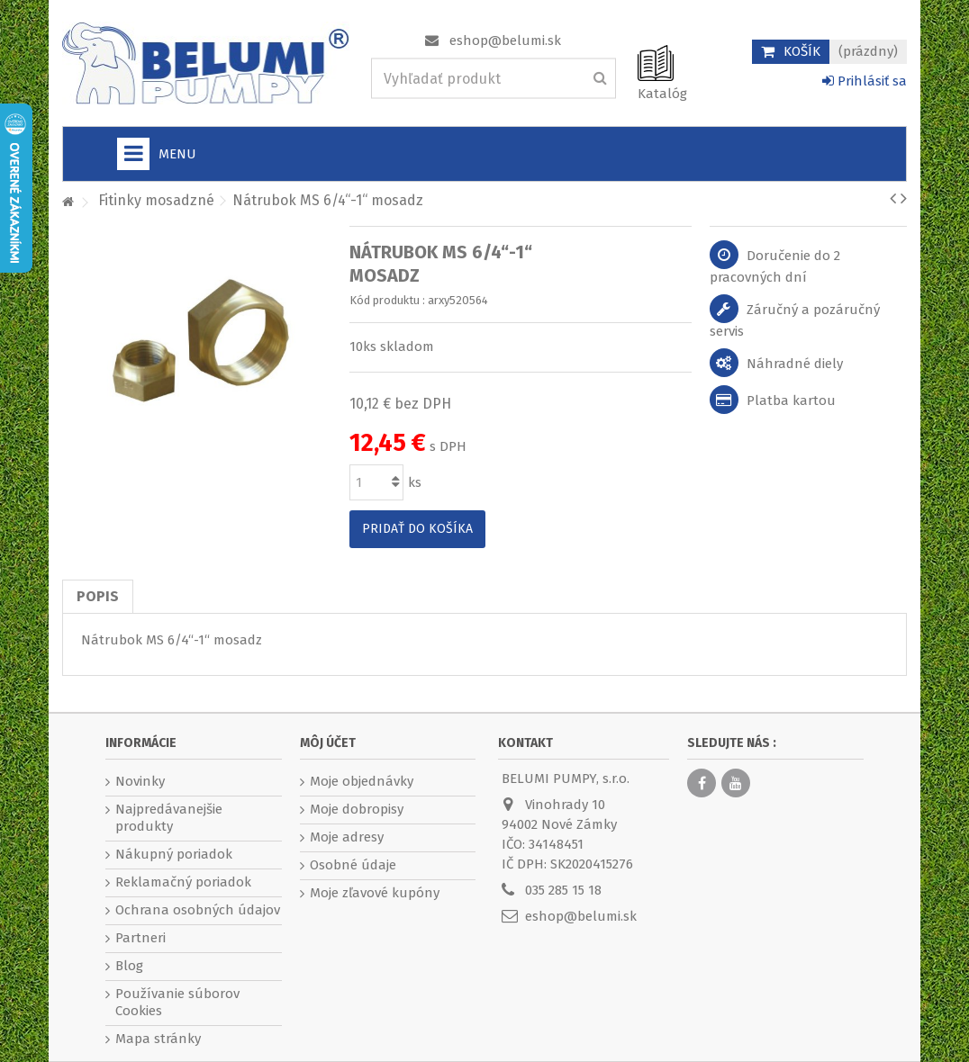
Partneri (140, 938)
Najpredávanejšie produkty (168, 817)
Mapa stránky (158, 1038)
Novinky (140, 781)
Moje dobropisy (356, 809)
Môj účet (328, 743)
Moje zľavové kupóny (374, 893)
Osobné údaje (353, 865)
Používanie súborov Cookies (177, 1002)
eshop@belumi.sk (505, 40)
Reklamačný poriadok (183, 882)
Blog (129, 966)
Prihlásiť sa (864, 81)
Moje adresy (347, 837)
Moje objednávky (361, 781)
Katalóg (662, 94)
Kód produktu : (387, 300)
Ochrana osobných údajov (197, 910)
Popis (98, 596)
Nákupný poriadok (173, 854)
